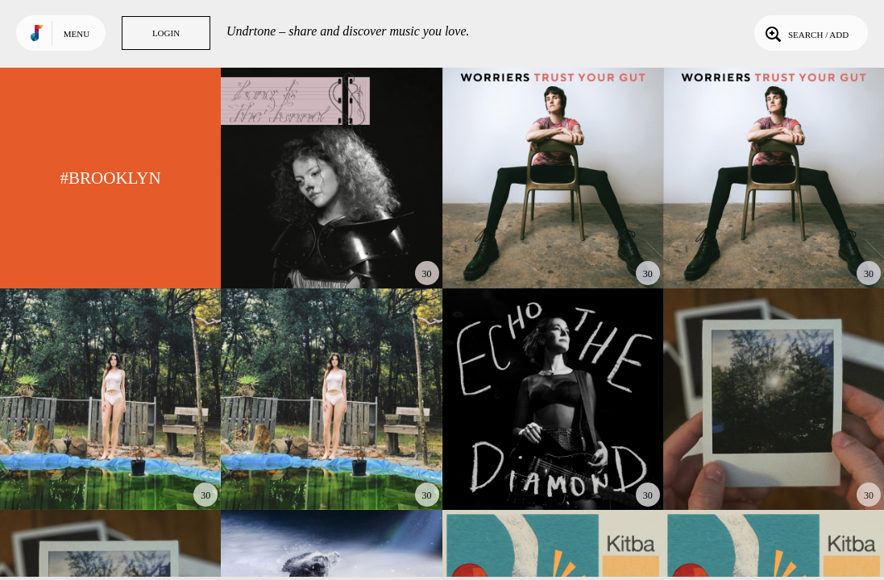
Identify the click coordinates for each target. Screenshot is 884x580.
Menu (76, 34)
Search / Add (805, 33)
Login (166, 33)
